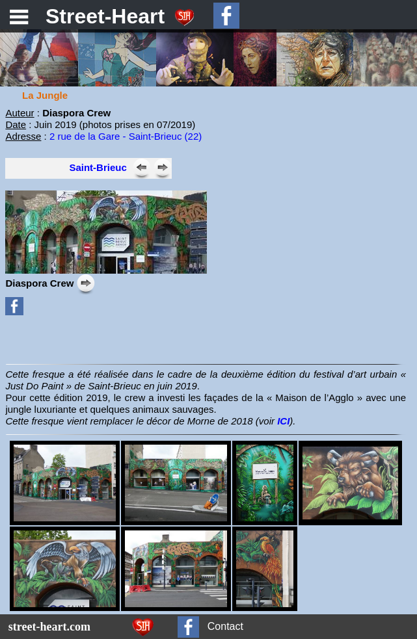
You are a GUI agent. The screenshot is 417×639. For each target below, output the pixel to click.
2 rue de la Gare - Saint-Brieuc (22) (125, 136)
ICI (283, 420)
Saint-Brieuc (97, 167)
